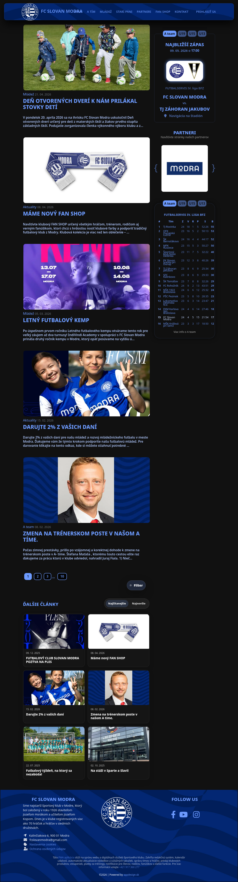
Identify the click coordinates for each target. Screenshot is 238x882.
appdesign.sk (131, 874)
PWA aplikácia (66, 857)
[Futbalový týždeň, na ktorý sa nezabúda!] (54, 753)
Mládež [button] (106, 12)
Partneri (144, 12)
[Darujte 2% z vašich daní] (54, 696)
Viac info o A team (185, 332)
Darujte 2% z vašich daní (60, 427)
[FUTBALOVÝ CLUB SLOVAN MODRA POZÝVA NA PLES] (54, 640)
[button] (158, 168)
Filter (136, 585)
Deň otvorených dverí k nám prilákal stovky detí (80, 104)
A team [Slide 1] (169, 34)
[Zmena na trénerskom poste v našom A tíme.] (118, 696)
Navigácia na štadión (186, 116)
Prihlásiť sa (206, 12)
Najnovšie (138, 603)
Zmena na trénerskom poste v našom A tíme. (81, 536)
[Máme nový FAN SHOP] (118, 640)
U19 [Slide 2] (182, 34)
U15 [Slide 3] (192, 34)
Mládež (29, 94)
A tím (91, 12)
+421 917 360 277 (129, 867)
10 (62, 576)
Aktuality (30, 207)
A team (29, 527)
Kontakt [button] (182, 12)
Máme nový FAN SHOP (54, 213)
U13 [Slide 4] (202, 34)
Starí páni (124, 12)
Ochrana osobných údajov (48, 849)
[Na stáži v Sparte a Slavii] (118, 753)
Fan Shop (163, 12)
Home (78, 12)
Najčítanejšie (117, 603)
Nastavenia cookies (43, 844)
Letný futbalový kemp (56, 320)
